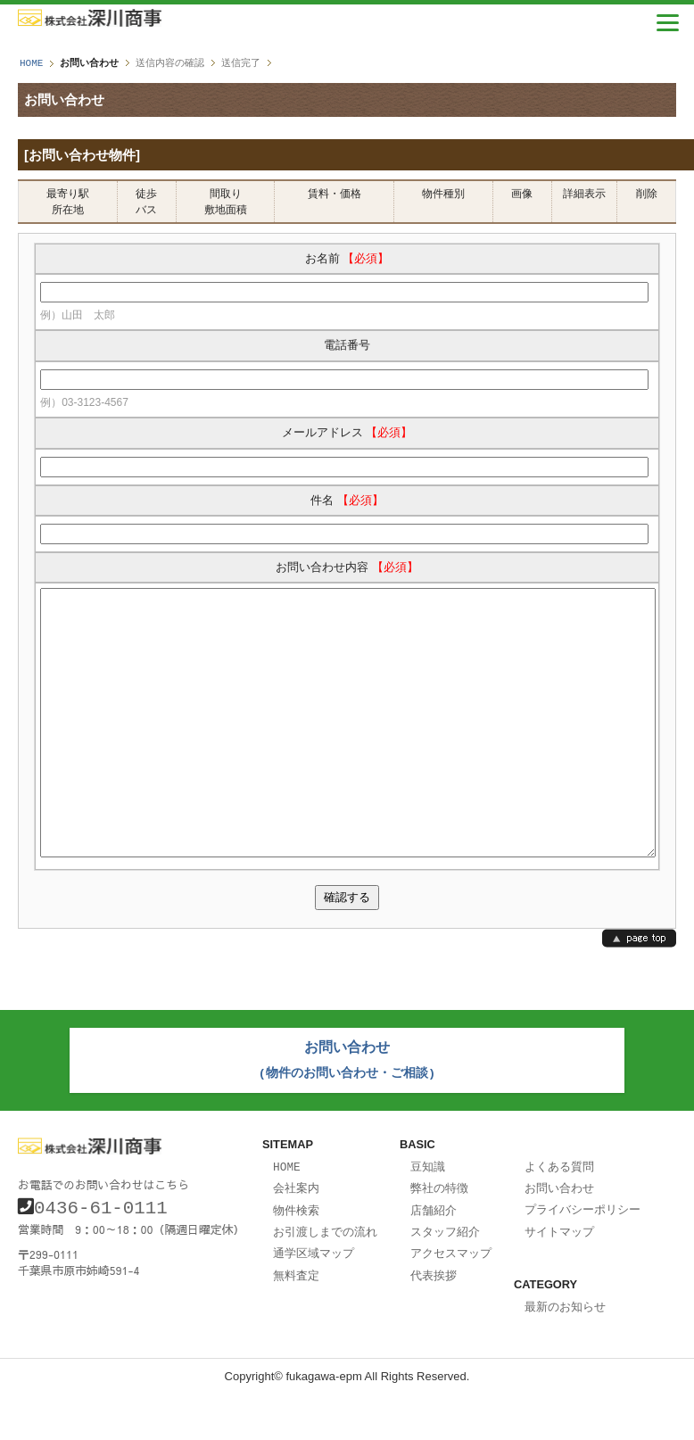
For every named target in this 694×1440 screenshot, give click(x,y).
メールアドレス (347, 432)
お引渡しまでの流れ (325, 1278)
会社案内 (296, 1237)
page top (639, 991)
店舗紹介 (433, 1258)
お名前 (347, 258)
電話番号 (347, 345)
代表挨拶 (433, 1320)
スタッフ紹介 (445, 1278)
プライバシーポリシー (582, 1257)
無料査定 (296, 1320)
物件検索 (296, 1258)
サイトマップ (559, 1278)
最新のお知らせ (565, 1353)
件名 (347, 500)
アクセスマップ (451, 1299)
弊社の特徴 (439, 1237)
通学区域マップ (313, 1299)
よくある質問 (559, 1216)
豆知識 (427, 1216)
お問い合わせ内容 (347, 567)
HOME (31, 63)
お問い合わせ (559, 1237)
